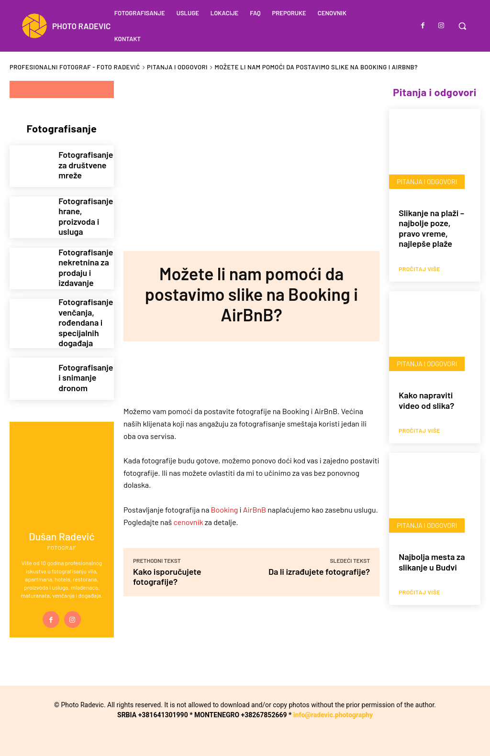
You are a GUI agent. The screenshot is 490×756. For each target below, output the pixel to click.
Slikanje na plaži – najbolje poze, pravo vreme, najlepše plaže (431, 228)
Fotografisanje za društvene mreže (82, 165)
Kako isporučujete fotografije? (167, 576)
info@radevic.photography (333, 709)
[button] (462, 25)
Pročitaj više (419, 269)
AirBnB (254, 509)
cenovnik (188, 521)
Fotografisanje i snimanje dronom (82, 372)
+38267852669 (264, 709)
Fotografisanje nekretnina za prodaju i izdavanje (82, 268)
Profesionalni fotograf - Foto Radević (75, 67)
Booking (224, 509)
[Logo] (65, 26)
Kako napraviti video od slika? (426, 400)
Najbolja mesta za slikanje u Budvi (432, 561)
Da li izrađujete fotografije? (319, 571)
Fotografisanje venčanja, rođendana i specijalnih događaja (82, 320)
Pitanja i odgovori (177, 67)
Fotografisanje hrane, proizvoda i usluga (82, 216)
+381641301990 (163, 709)
